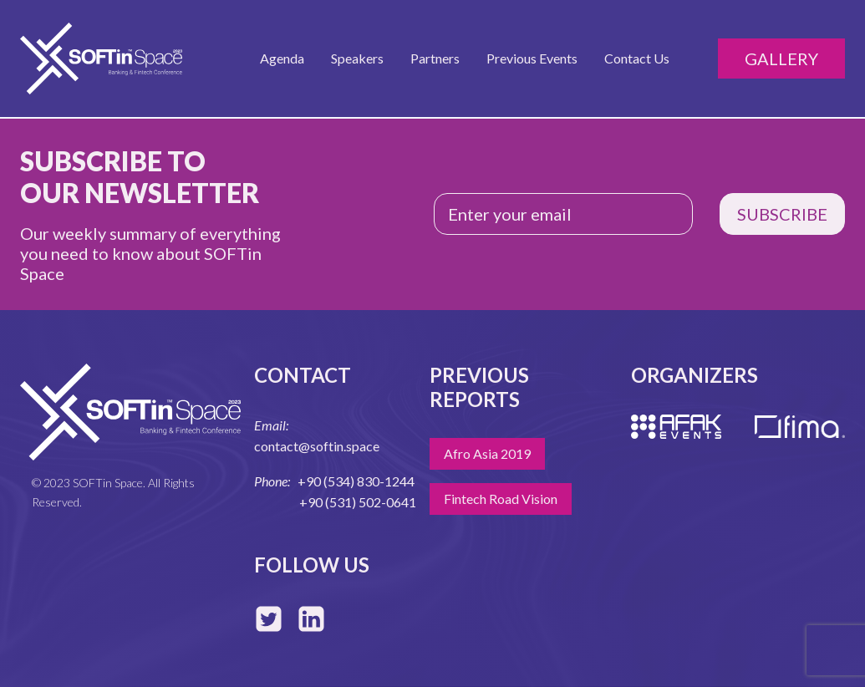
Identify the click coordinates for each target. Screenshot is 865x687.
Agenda (282, 58)
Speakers (357, 58)
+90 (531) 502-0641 (357, 502)
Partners (435, 58)
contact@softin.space (316, 446)
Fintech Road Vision (500, 498)
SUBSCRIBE (782, 214)
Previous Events (532, 58)
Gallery (781, 58)
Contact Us (636, 58)
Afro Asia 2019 (487, 453)
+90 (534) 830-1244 (356, 481)
